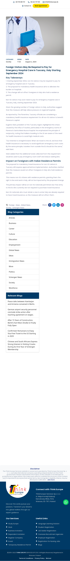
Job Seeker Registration (47, 531)
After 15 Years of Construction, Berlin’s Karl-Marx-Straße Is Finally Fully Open (22, 323)
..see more (51, 480)
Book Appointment (41, 6)
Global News (25, 205)
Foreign (12, 205)
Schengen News (18, 208)
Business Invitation (15, 531)
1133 (19, 62)
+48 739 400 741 (20, 2)
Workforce (13, 288)
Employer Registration (46, 538)
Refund (48, 558)
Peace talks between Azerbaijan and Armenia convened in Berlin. (21, 302)
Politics (12, 272)
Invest (10, 541)
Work (10, 527)
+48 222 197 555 (35, 2)
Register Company (15, 538)
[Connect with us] (35, 404)
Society (8, 62)
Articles (12, 218)
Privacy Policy (40, 558)
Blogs (40, 545)
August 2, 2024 (30, 62)
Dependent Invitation (16, 534)
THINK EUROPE (21, 553)
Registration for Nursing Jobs (49, 541)
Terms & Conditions (26, 558)
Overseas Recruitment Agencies (50, 534)
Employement (14, 245)
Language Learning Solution (48, 524)
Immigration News (16, 261)
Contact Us (27, 6)
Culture (12, 234)
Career (11, 229)
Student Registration (46, 527)
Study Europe (13, 524)
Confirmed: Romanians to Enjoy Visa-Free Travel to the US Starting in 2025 (22, 333)
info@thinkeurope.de (52, 2)
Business (12, 223)
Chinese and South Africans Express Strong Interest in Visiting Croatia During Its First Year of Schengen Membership (22, 345)
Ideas (11, 256)
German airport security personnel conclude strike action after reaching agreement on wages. (22, 312)
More (11, 266)
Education (13, 239)
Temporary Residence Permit (19, 545)
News (18, 205)
